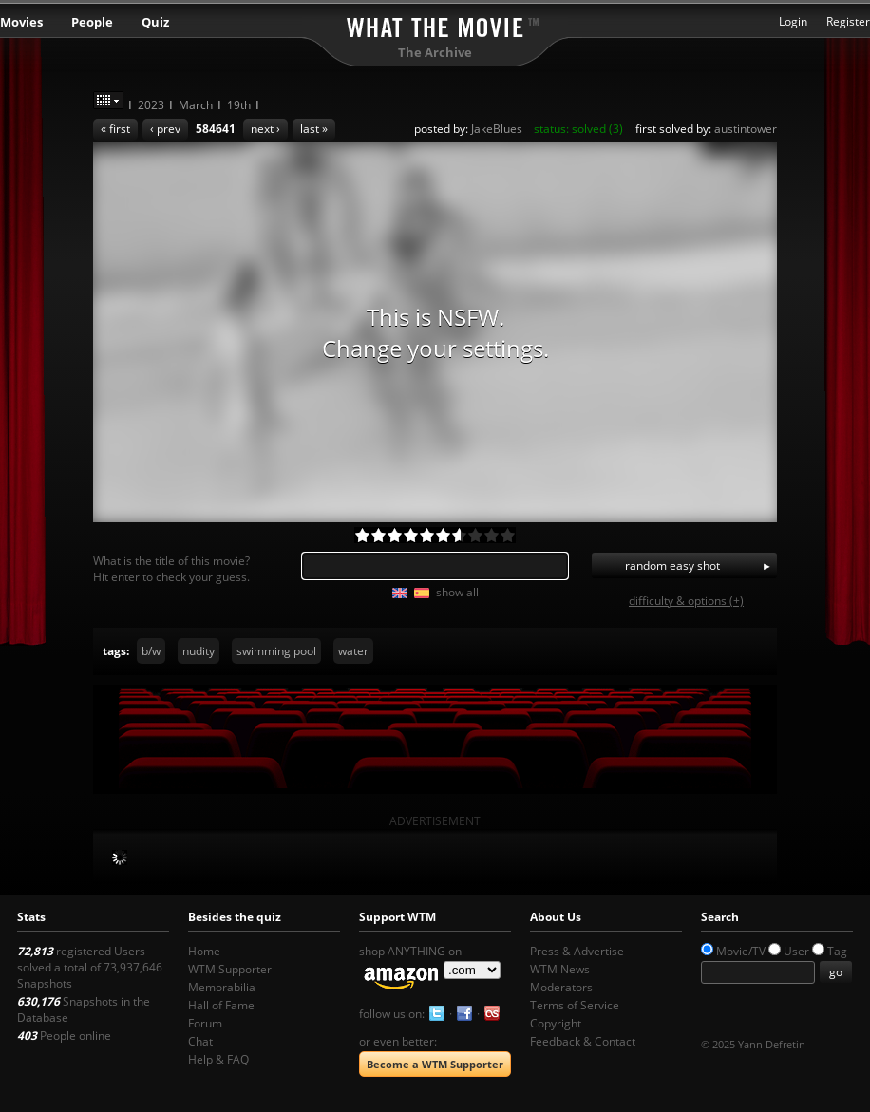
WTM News (560, 969)
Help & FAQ (218, 1059)
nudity (198, 651)
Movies (21, 21)
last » (314, 129)
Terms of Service (574, 1005)
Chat (200, 1041)
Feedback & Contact (582, 1041)
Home (204, 951)
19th (239, 105)
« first (115, 129)
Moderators (561, 987)
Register (848, 21)
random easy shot (672, 565)
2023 (151, 105)
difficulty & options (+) (686, 601)
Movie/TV (741, 951)
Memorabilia (221, 987)
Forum (205, 1023)
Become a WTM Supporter (435, 1064)
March (196, 105)
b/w (151, 651)
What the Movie (435, 24)
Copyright (555, 1023)
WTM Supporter (230, 969)
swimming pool (276, 651)
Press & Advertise (577, 951)
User (796, 951)
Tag (837, 951)
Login (793, 21)
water (353, 651)
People (92, 21)
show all (457, 592)
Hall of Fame (221, 1005)
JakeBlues (496, 129)
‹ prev (165, 129)
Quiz (155, 21)
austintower (745, 129)
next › (265, 129)
